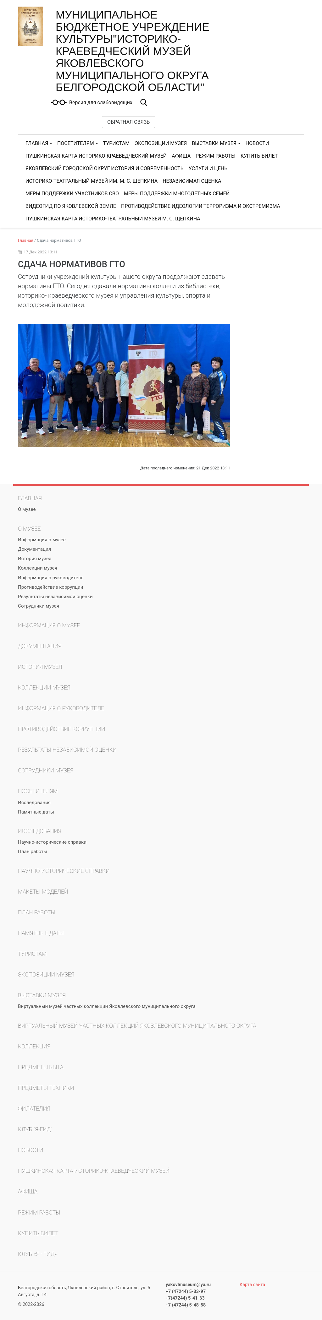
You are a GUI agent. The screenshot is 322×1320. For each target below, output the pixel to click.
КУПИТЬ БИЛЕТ (259, 156)
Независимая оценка (192, 181)
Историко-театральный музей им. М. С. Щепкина (91, 181)
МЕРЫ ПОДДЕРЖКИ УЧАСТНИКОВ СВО (72, 194)
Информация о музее (42, 540)
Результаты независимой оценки (55, 596)
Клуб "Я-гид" (35, 1129)
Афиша (181, 156)
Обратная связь (128, 122)
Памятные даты (36, 812)
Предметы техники (46, 1088)
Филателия (34, 1109)
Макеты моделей (43, 892)
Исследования (34, 802)
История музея (34, 558)
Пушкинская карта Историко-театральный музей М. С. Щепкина (112, 219)
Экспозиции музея (161, 143)
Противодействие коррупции (50, 587)
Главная (36, 143)
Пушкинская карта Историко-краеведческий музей (96, 156)
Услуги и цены (209, 168)
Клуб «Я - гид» (37, 1254)
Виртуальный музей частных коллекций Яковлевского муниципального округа (107, 1006)
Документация (34, 549)
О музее (27, 509)
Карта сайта (252, 1284)
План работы (32, 851)
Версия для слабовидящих (100, 102)
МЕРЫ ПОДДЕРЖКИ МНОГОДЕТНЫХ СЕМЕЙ (177, 194)
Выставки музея (214, 143)
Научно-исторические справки (52, 842)
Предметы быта (41, 1067)
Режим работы (216, 156)
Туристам (116, 143)
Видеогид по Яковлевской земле (70, 206)
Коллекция (34, 1046)
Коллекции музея (37, 568)
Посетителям (75, 143)
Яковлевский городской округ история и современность (104, 168)
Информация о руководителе (50, 578)
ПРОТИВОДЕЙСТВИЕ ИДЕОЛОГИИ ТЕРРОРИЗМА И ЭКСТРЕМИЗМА (200, 206)
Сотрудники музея (38, 606)
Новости (257, 143)
